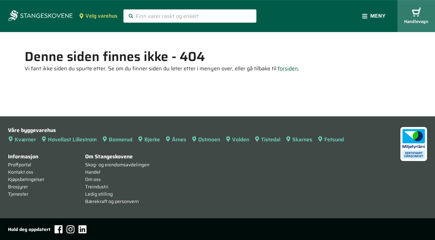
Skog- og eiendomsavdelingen (117, 164)
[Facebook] (59, 229)
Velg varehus (98, 16)
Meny (374, 16)
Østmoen (206, 139)
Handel (92, 172)
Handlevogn (416, 16)
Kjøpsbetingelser (26, 179)
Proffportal (19, 164)
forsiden (288, 68)
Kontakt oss (20, 172)
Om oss (93, 179)
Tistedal (267, 139)
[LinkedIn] (82, 229)
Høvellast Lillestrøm (69, 139)
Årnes (175, 139)
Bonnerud (117, 139)
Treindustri (96, 186)
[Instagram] (70, 229)
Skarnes (299, 139)
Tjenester (18, 194)
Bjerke (149, 139)
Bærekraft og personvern (112, 201)
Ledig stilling (99, 194)
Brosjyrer (18, 186)
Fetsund (331, 139)
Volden (237, 139)
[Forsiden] (40, 16)
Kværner (22, 139)
